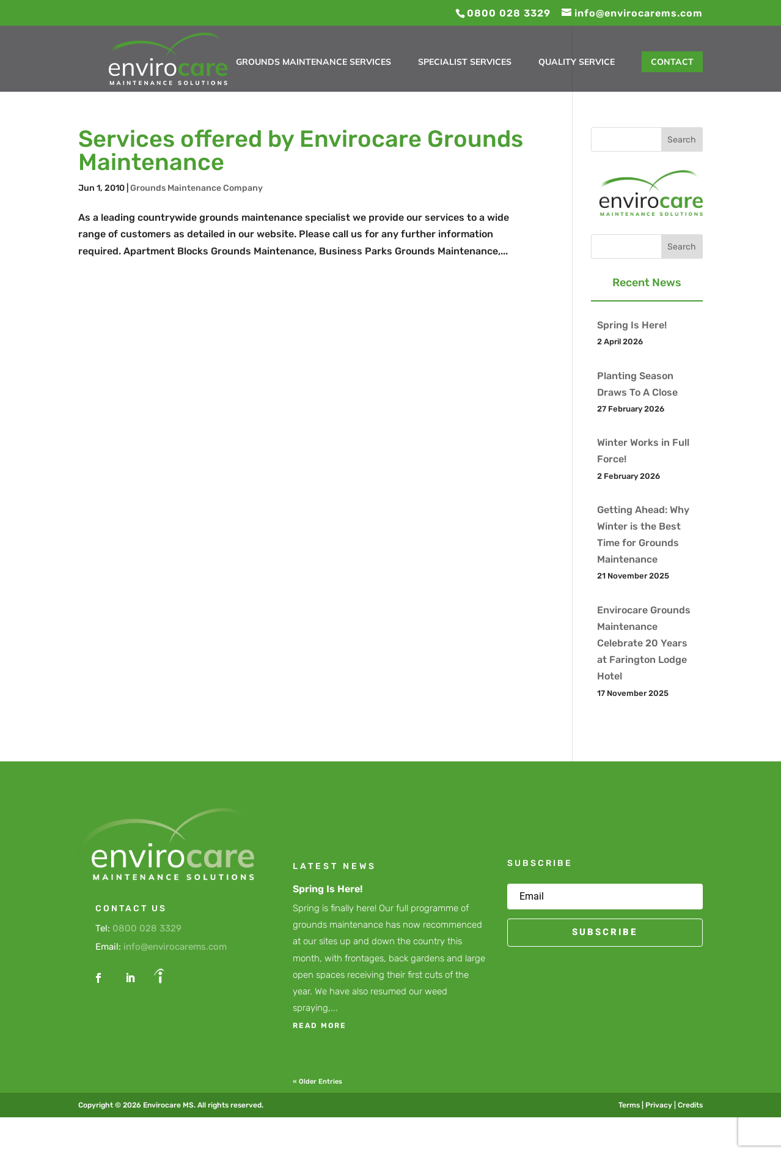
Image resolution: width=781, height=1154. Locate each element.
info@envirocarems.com (175, 946)
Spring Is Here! (632, 325)
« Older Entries (317, 1082)
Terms (629, 1105)
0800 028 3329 (147, 928)
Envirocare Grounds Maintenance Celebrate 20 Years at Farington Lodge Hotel (644, 643)
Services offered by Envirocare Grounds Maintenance (300, 150)
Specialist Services (465, 62)
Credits (690, 1105)
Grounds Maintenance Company (196, 188)
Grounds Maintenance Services (313, 62)
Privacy (658, 1105)
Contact (672, 61)
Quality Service (576, 62)
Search (681, 140)
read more (319, 1025)
